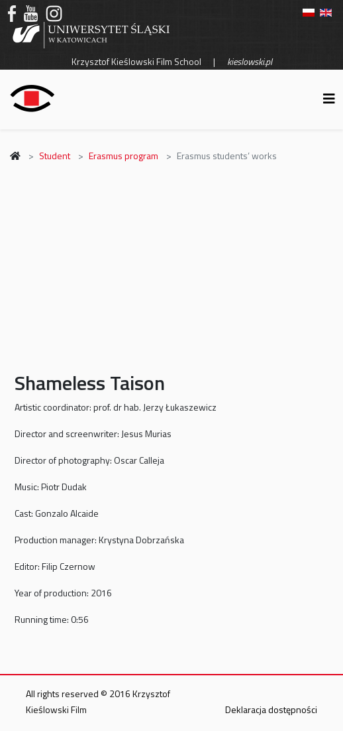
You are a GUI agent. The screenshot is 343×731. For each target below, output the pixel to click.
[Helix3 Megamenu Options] (329, 98)
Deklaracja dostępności (271, 709)
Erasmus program (123, 156)
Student (54, 156)
